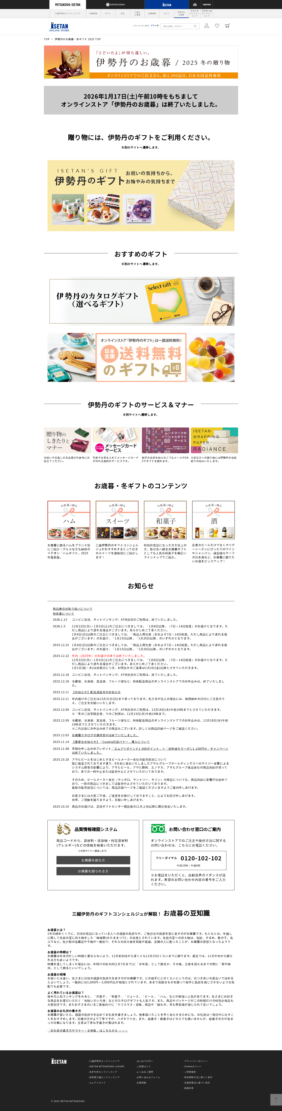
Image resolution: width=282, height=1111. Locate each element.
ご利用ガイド (144, 1066)
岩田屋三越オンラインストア (207, 13)
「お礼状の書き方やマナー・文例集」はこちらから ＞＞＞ (87, 1030)
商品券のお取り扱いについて (73, 608)
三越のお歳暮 (137, 13)
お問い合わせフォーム (148, 1077)
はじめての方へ (145, 1061)
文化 (123, 13)
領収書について (63, 613)
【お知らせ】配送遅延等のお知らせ (96, 692)
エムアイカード (97, 1082)
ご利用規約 (190, 1072)
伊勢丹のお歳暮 (181, 13)
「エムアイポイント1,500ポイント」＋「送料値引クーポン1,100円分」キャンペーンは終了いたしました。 (150, 750)
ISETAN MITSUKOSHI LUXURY (107, 1066)
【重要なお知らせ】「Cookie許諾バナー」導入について (111, 742)
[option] (68, 532)
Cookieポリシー (192, 1066)
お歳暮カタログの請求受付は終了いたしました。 (105, 735)
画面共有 (189, 1088)
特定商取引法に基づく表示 (198, 1077)
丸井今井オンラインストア (195, 13)
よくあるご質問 (145, 1072)
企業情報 (141, 1082)
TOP (47, 39)
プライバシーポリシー (196, 1061)
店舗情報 (93, 13)
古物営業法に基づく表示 (197, 1082)
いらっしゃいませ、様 (146, 25)
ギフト (108, 13)
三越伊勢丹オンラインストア (68, 13)
